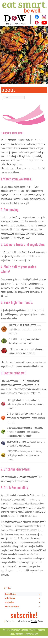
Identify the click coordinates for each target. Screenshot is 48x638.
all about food (23, 602)
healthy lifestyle (23, 594)
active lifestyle (23, 598)
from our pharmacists (23, 606)
